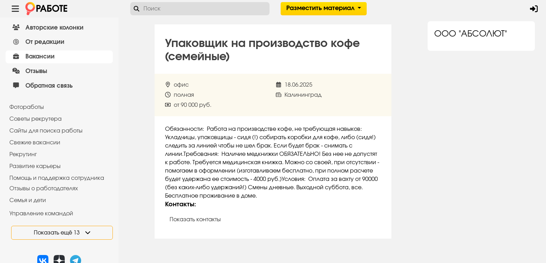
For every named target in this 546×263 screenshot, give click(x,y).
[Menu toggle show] (15, 8)
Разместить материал (321, 8)
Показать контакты (195, 219)
